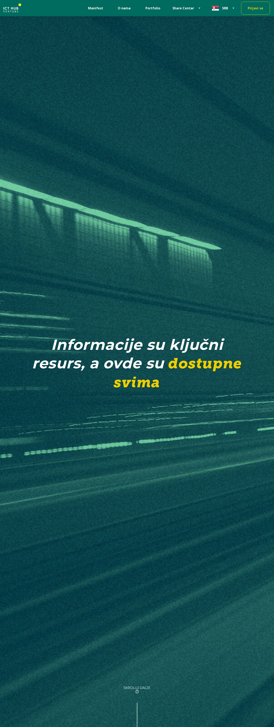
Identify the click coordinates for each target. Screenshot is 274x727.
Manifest (95, 8)
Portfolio (152, 8)
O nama (124, 8)
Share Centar (183, 8)
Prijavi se (255, 8)
